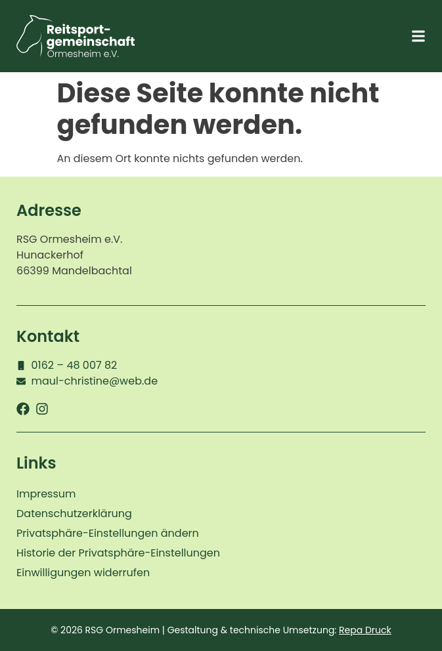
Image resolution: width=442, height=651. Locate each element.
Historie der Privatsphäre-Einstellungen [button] (118, 552)
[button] (418, 36)
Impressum (46, 493)
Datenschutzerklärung (74, 513)
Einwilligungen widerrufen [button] (83, 572)
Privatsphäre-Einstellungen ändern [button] (107, 533)
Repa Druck (365, 630)
